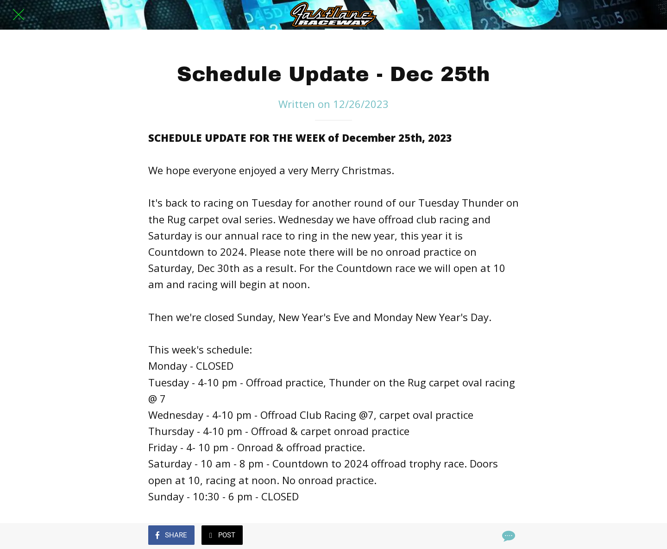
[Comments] (508, 536)
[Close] (18, 14)
